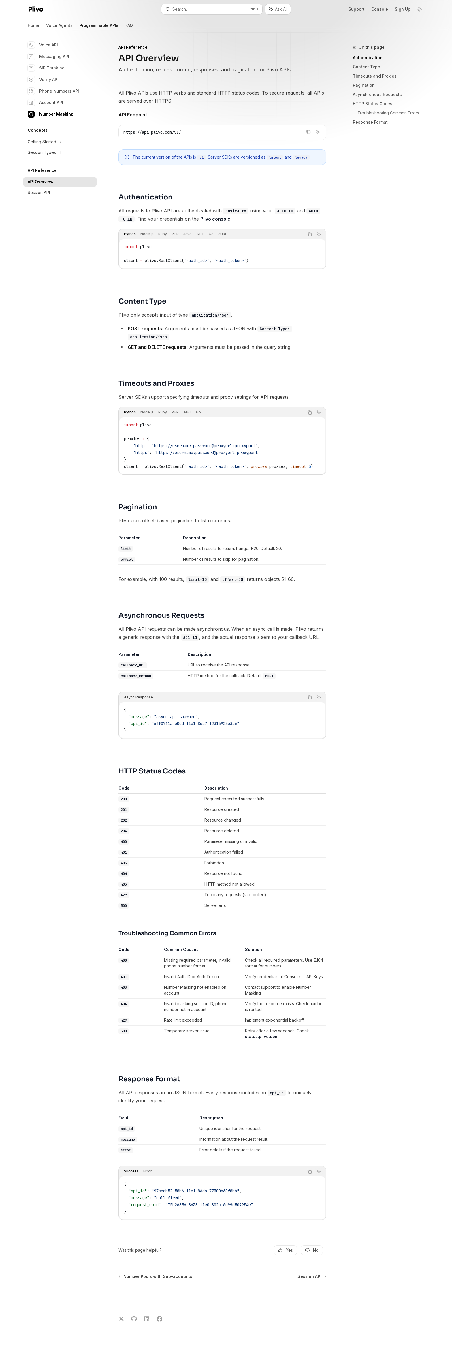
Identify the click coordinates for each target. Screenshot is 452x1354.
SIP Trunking (46, 68)
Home (33, 27)
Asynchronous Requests (377, 94)
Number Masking (51, 114)
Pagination (364, 85)
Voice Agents (59, 27)
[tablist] (211, 234)
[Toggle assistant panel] (278, 9)
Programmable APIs (99, 27)
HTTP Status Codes (372, 103)
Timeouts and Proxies (375, 76)
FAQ (129, 27)
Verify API (43, 79)
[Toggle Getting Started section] (60, 142)
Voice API (43, 45)
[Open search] (211, 9)
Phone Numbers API (53, 91)
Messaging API (48, 56)
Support (356, 9)
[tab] (130, 234)
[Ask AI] (317, 132)
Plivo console (215, 219)
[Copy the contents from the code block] (308, 132)
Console (379, 9)
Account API (45, 102)
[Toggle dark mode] (419, 9)
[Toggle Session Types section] (60, 152)
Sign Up (402, 9)
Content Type (366, 66)
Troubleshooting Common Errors (388, 112)
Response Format (370, 122)
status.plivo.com (262, 1036)
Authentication (368, 57)
